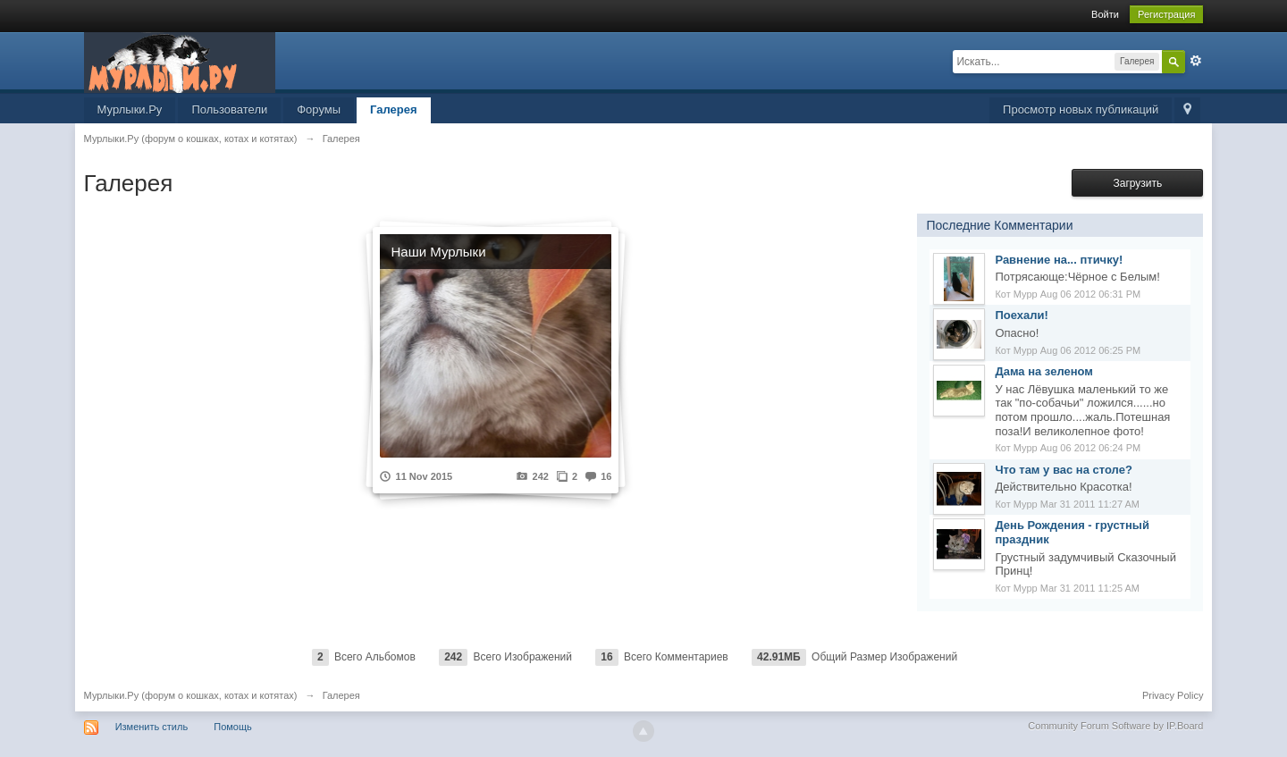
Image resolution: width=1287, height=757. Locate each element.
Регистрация (1166, 14)
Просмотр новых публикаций (1080, 109)
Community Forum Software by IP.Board (1115, 725)
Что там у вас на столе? (1063, 469)
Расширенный (1196, 61)
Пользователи (229, 109)
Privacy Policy (1172, 695)
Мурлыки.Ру (130, 109)
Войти (1105, 14)
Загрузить (1137, 183)
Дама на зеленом (1044, 371)
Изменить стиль (152, 726)
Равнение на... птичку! (1059, 259)
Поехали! (1021, 315)
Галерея (393, 109)
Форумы (319, 109)
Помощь (233, 726)
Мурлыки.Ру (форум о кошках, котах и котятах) (191, 695)
